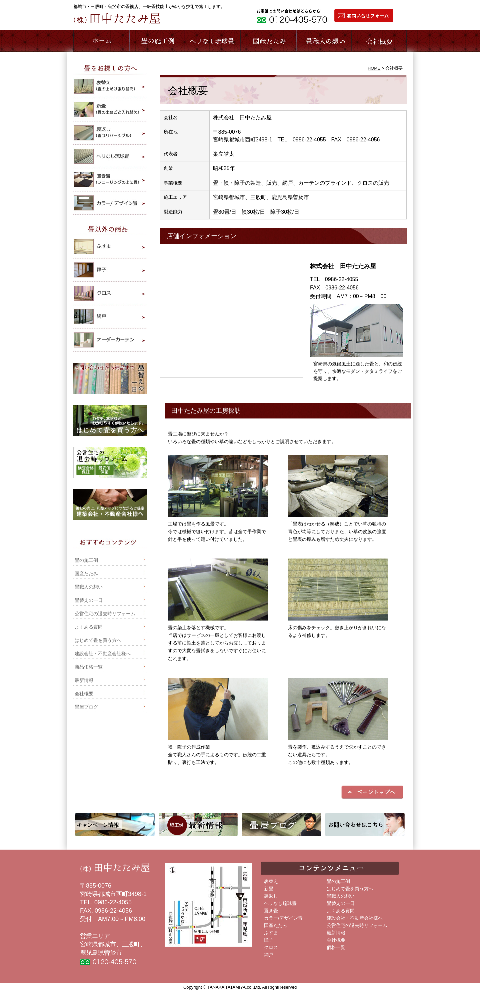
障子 (268, 940)
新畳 (268, 888)
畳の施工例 (86, 560)
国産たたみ (86, 573)
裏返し (271, 896)
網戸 (268, 954)
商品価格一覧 (89, 667)
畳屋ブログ (86, 707)
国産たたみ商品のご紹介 (268, 41)
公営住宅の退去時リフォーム (105, 613)
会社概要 (379, 41)
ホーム (101, 41)
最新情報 (84, 680)
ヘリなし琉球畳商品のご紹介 (212, 41)
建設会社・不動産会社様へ (103, 653)
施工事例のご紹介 (157, 41)
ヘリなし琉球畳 (280, 903)
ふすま (271, 932)
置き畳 (271, 910)
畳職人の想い (323, 41)
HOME (374, 68)
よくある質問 (89, 627)
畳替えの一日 (89, 600)
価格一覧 (336, 947)
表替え (271, 881)
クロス (271, 947)
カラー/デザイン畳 (283, 918)
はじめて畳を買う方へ (98, 640)
